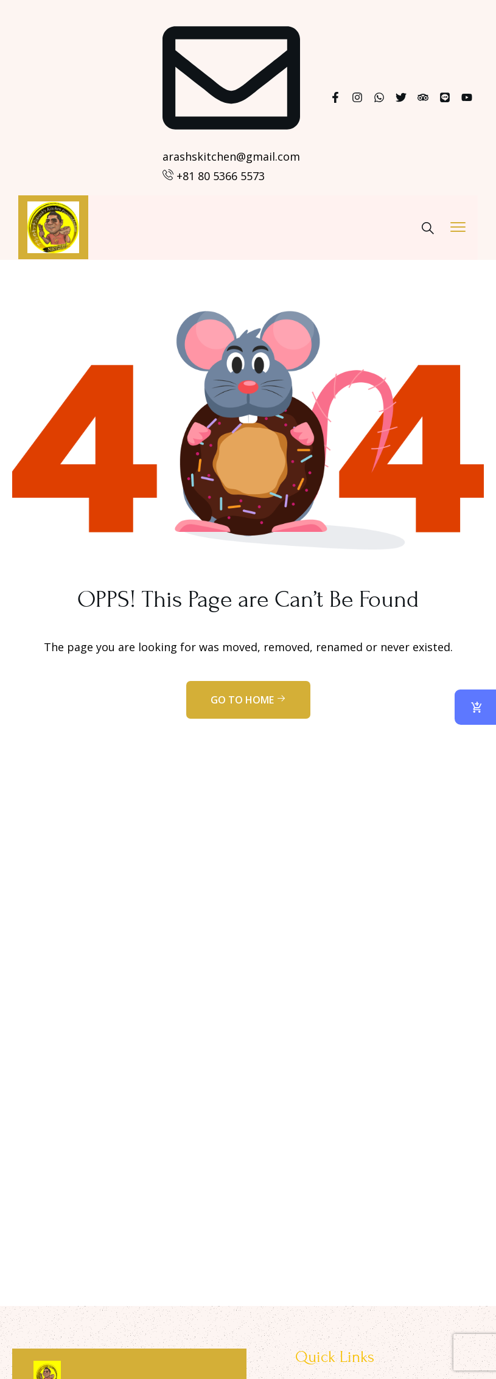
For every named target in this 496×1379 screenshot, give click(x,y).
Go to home (248, 700)
